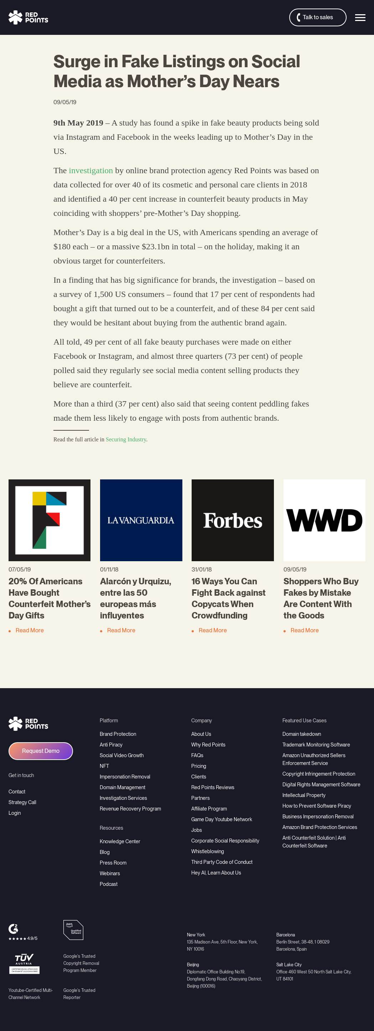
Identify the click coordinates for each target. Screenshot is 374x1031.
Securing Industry (126, 439)
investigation (91, 170)
